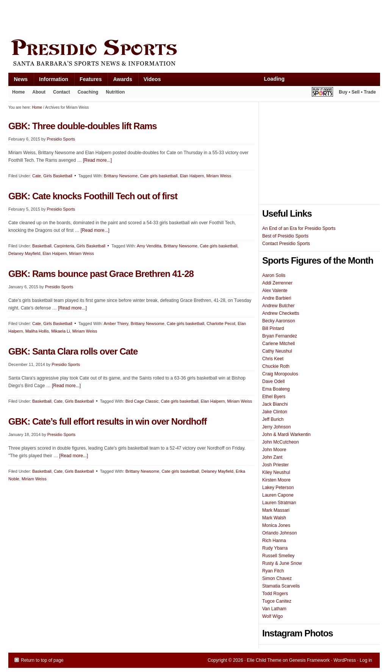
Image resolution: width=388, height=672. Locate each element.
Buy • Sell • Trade (357, 92)
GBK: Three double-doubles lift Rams (82, 126)
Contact (61, 92)
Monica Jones (276, 525)
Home (18, 92)
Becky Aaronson (278, 320)
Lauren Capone (278, 495)
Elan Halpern (192, 175)
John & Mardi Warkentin (286, 434)
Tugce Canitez (276, 601)
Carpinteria (64, 246)
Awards (119, 81)
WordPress (344, 660)
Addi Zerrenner (277, 283)
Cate (36, 175)
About (36, 93)
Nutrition (115, 92)
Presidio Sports (194, 54)
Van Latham (274, 608)
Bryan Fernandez (279, 336)
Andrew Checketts (280, 313)
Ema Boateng (276, 389)
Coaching (88, 92)
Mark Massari (275, 510)
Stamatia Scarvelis (281, 586)
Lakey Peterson (278, 487)
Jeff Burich (272, 419)
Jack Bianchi (275, 404)
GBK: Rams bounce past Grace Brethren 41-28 (101, 274)
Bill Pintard (273, 328)
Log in (366, 660)
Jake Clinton (274, 411)
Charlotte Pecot (221, 323)
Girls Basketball (57, 175)
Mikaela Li (60, 331)
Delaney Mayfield (24, 253)
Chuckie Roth (275, 366)
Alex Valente (275, 290)
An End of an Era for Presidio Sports (298, 228)
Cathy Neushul (277, 351)
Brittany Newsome (121, 175)
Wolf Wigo (272, 616)
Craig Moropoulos (280, 374)
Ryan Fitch (273, 571)
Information (50, 81)
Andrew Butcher (278, 305)
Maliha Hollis (37, 331)
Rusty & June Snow (282, 563)
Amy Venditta (149, 246)
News (18, 81)
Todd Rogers (275, 593)
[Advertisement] (146, 18)
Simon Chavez (277, 578)
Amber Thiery (116, 323)
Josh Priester (275, 464)
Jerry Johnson (276, 427)
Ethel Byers (273, 396)
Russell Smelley (278, 555)
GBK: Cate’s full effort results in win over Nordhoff (107, 421)
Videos (152, 79)
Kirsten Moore (276, 480)
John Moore (274, 449)
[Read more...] (97, 160)
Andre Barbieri (276, 298)
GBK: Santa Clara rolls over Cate (73, 351)
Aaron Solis (273, 275)
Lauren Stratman (279, 502)
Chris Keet (272, 358)
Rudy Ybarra (275, 548)
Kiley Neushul (276, 472)
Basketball (42, 246)
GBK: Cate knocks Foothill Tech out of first (92, 196)
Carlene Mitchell (278, 343)
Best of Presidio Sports (285, 236)
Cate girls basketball (159, 175)
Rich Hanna (274, 540)
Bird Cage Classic (141, 401)
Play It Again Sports (322, 93)
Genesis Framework (309, 660)
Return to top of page (42, 660)
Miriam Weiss (218, 175)
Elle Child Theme (264, 660)
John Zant (272, 457)
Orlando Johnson (279, 533)
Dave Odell (273, 381)
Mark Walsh (274, 517)
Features (88, 81)
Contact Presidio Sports (286, 243)
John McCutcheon (280, 442)
